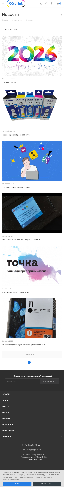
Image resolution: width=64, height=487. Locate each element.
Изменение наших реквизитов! (16, 292)
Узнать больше (46, 484)
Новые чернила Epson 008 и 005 (16, 135)
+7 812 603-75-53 (32, 445)
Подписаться (49, 381)
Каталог (6, 394)
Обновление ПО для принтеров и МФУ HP (21, 240)
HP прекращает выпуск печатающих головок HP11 (23, 345)
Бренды (6, 418)
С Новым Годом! (9, 82)
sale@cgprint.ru (34, 450)
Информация (9, 430)
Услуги (5, 406)
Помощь (6, 436)
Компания (7, 424)
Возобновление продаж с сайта (16, 187)
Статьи (5, 412)
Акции (5, 400)
